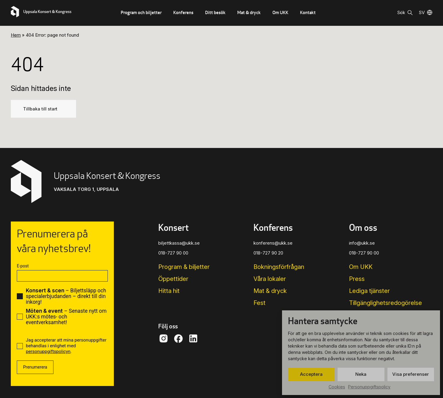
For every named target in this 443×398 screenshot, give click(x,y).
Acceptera (311, 374)
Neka (360, 374)
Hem (16, 35)
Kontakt (308, 12)
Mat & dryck (249, 12)
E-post (23, 266)
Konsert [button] (173, 227)
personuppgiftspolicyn (48, 351)
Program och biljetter (141, 12)
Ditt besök (215, 12)
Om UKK (280, 12)
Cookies (337, 386)
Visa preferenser (410, 374)
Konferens (183, 12)
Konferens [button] (273, 227)
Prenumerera (35, 367)
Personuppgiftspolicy (369, 386)
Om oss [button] (363, 227)
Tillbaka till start (40, 108)
